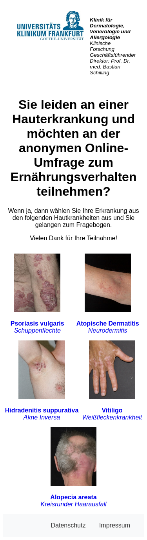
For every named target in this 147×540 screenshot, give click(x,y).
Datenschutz (68, 525)
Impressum (114, 525)
